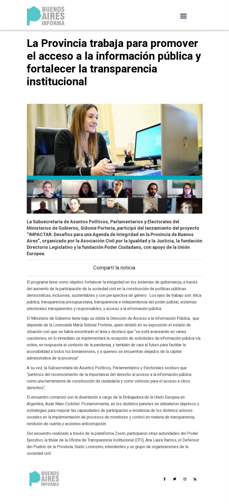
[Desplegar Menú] (183, 16)
